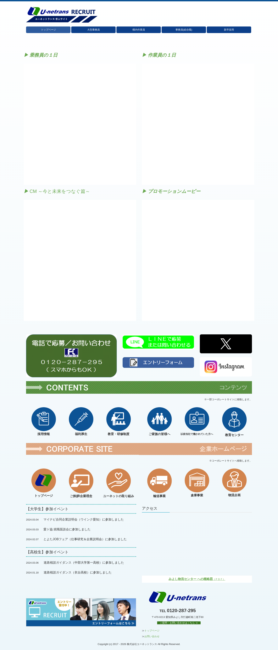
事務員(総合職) (183, 29)
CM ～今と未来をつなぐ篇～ (57, 191)
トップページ (48, 29)
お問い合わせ (151, 636)
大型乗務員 (93, 29)
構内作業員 (138, 29)
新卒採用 (229, 29)
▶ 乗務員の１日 (41, 55)
